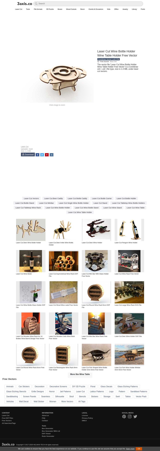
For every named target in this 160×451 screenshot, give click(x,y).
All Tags (81, 401)
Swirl (118, 396)
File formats (38, 9)
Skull (71, 396)
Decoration (39, 386)
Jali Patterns (65, 391)
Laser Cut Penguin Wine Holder (126, 243)
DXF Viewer (46, 434)
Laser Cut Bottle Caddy (77, 198)
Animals (9, 386)
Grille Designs (37, 391)
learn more (130, 449)
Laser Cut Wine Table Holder (80, 212)
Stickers (94, 396)
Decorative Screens (58, 386)
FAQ (43, 418)
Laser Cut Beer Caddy (53, 198)
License (85, 415)
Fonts (143, 9)
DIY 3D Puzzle (78, 386)
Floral (92, 386)
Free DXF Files (7, 418)
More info (113, 61)
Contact (45, 421)
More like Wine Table (80, 374)
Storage (106, 396)
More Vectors (67, 401)
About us (45, 415)
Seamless (45, 396)
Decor (82, 9)
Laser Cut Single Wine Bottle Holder (74, 203)
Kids (108, 9)
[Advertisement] (80, 31)
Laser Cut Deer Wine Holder (92, 243)
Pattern (122, 391)
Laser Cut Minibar (46, 203)
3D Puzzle (50, 9)
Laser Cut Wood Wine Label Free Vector (63, 305)
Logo (111, 391)
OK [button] (139, 449)
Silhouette (59, 396)
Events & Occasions (96, 9)
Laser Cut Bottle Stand (24, 203)
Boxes (60, 9)
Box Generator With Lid (51, 431)
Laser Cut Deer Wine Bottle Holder (28, 243)
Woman (52, 401)
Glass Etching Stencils (16, 391)
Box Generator (47, 428)
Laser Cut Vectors (31, 198)
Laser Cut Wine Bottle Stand (86, 208)
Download (28, 154)
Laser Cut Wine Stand (112, 208)
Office (116, 9)
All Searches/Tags (9, 423)
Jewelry (125, 9)
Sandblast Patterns (138, 391)
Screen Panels (29, 396)
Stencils (82, 396)
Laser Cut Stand (100, 203)
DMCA (84, 421)
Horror (52, 391)
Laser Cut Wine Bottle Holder (58, 208)
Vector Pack (141, 396)
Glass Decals (106, 386)
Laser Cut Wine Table (135, 208)
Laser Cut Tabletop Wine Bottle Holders (128, 203)
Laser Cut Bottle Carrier (102, 198)
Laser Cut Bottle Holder (126, 198)
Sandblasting (12, 396)
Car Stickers (24, 386)
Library (134, 9)
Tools (28, 9)
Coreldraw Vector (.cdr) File (108, 59)
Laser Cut (18, 9)
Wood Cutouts (71, 9)
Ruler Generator (48, 436)
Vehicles (10, 401)
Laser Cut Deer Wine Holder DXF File (128, 336)
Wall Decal (24, 401)
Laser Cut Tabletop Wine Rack (28, 208)
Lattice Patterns (97, 391)
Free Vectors (7, 421)
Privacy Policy (87, 418)
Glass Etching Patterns (128, 386)
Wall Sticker (39, 401)
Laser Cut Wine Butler (24, 274)
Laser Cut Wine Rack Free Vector (127, 274)
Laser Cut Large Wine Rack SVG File (128, 305)
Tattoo (128, 396)
